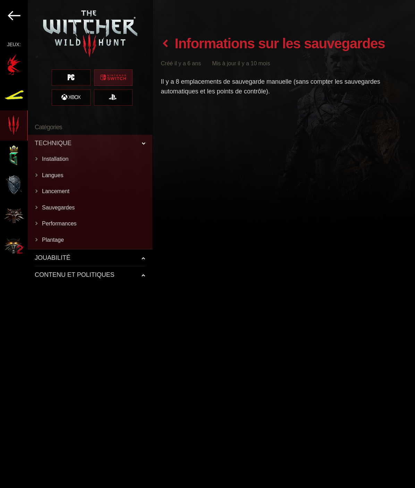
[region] (76, 244)
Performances (59, 223)
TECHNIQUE (53, 143)
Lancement (55, 191)
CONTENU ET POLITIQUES (75, 274)
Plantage (53, 240)
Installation (55, 159)
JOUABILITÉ (52, 257)
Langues (52, 175)
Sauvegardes (58, 207)
